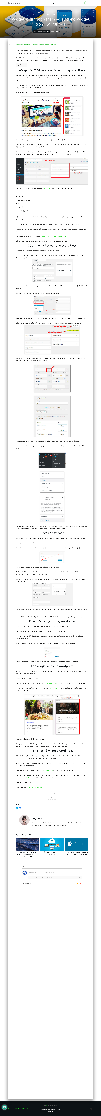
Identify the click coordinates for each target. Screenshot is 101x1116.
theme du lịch (53, 688)
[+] (51, 877)
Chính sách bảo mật (23, 1108)
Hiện (24, 65)
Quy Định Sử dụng (12, 1108)
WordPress (46, 188)
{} (49, 877)
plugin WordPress (50, 683)
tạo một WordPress (46, 770)
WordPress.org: (53, 236)
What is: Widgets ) (35, 787)
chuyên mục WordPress (28, 778)
